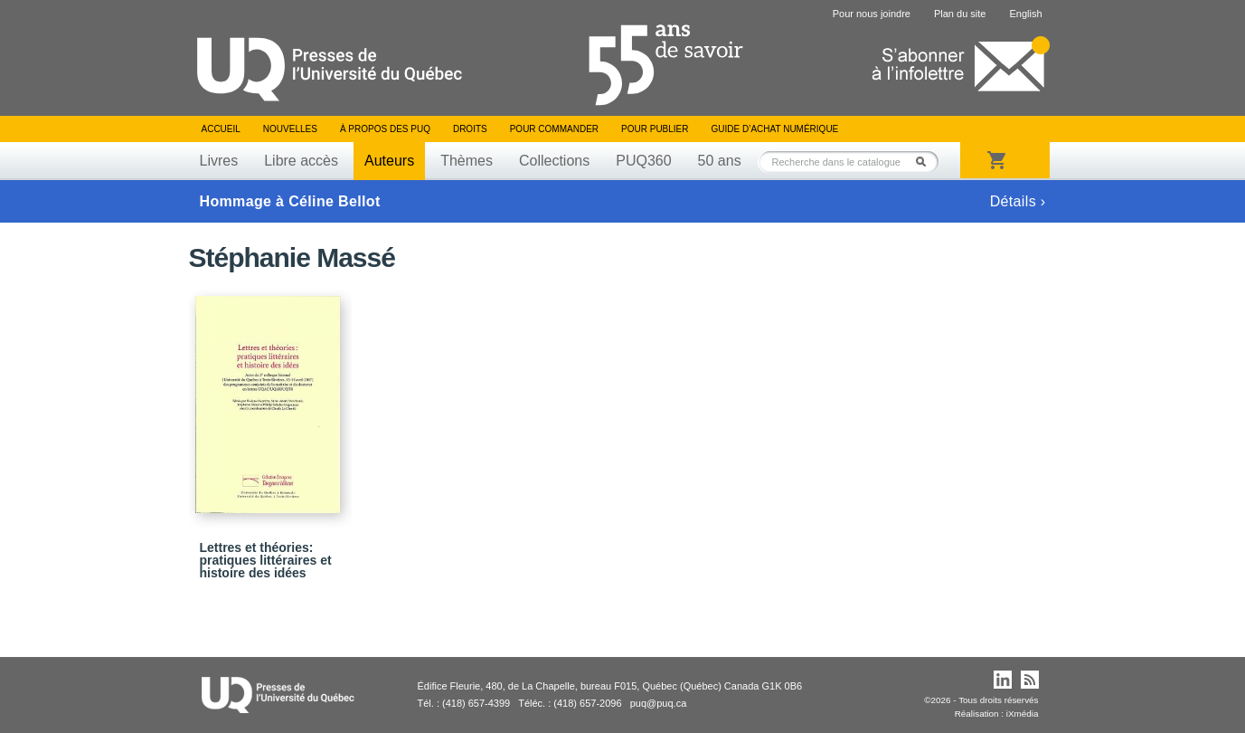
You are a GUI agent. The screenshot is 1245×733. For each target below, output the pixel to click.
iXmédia (1022, 714)
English (1025, 13)
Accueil (221, 129)
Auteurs (389, 160)
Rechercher (925, 161)
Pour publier (654, 129)
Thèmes (466, 160)
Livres (219, 160)
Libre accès (301, 160)
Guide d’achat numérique (775, 129)
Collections (554, 160)
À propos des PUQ (385, 129)
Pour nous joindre (871, 13)
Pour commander (554, 129)
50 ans (719, 160)
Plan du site (960, 13)
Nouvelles (290, 129)
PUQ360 (643, 160)
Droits (470, 129)
